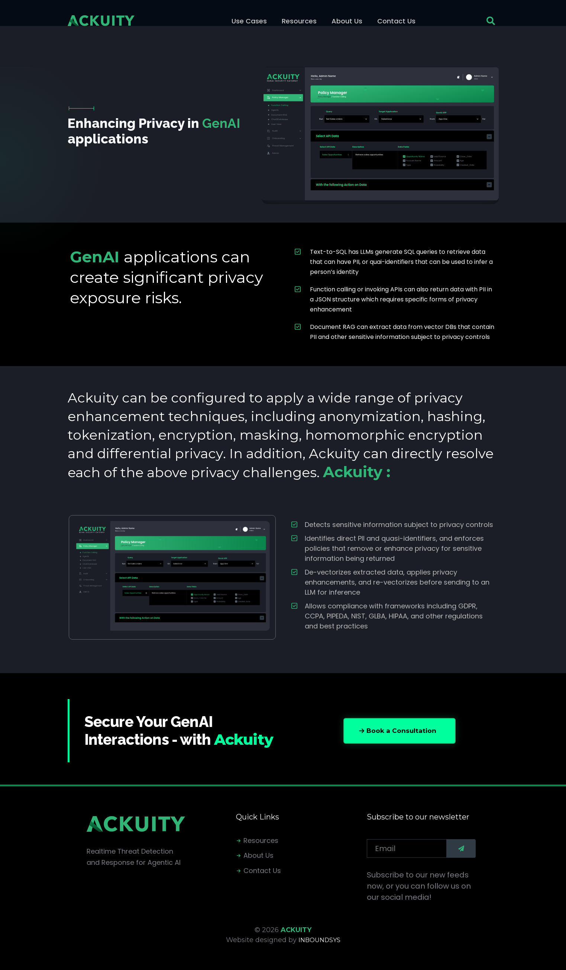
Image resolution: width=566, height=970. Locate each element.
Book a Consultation (401, 730)
